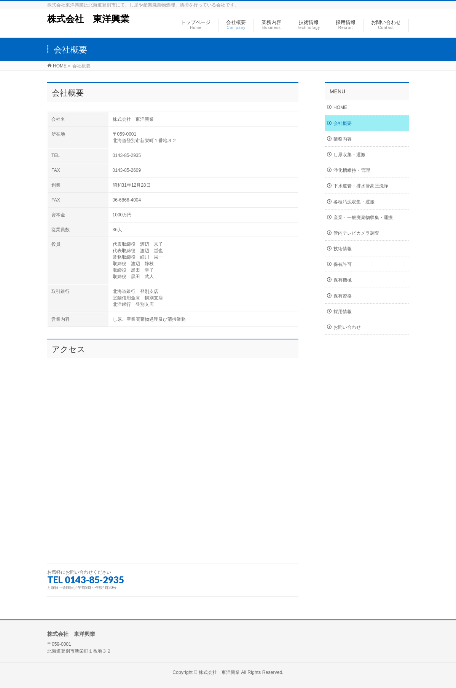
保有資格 (342, 296)
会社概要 (342, 123)
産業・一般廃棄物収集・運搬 (363, 217)
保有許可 (342, 264)
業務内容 (342, 139)
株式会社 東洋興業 (88, 19)
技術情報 (342, 248)
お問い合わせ (347, 327)
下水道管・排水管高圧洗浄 (360, 186)
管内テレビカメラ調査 (356, 233)
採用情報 (342, 311)
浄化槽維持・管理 (351, 170)
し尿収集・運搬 (349, 154)
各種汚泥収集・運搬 (354, 202)
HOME (340, 107)
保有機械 (342, 280)
